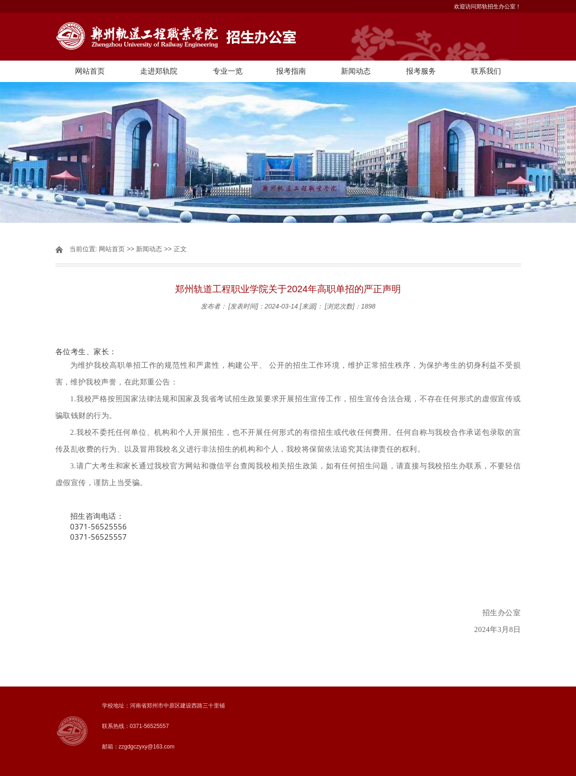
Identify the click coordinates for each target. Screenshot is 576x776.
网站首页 (90, 71)
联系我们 (486, 71)
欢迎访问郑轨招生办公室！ (487, 6)
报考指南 (291, 71)
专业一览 (228, 71)
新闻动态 (356, 71)
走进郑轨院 (158, 71)
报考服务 (421, 71)
